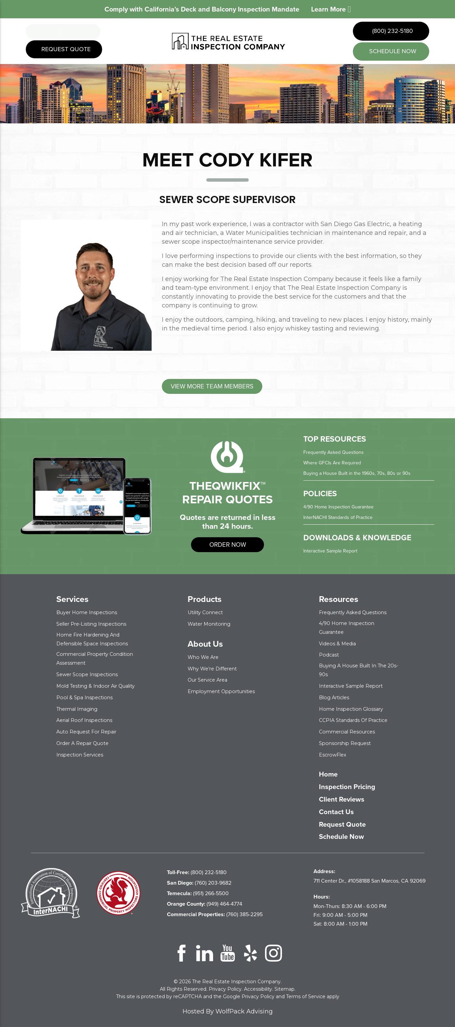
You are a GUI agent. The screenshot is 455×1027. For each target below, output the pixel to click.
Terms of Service (305, 992)
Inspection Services (82, 757)
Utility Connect (208, 613)
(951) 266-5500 (198, 889)
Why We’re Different (216, 668)
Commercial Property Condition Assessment (85, 657)
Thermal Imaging (79, 713)
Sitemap (284, 985)
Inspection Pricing (353, 783)
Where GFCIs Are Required (335, 465)
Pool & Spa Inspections (87, 702)
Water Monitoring (212, 624)
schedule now (391, 51)
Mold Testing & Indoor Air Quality (90, 687)
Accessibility (258, 985)
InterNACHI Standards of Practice (342, 519)
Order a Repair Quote (86, 746)
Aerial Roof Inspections (87, 724)
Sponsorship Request (348, 739)
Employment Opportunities (225, 691)
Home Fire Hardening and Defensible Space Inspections (96, 639)
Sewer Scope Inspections (90, 672)
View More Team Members (222, 387)
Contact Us (340, 808)
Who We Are (205, 657)
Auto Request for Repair (90, 735)
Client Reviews (347, 795)
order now (227, 546)
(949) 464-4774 (204, 900)
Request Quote (65, 51)
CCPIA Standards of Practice (357, 717)
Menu (63, 31)
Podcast (330, 654)
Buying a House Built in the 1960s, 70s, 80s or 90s (362, 475)
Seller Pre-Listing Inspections (95, 624)
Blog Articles (336, 694)
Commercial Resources (350, 728)
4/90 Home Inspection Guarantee (342, 508)
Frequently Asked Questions (337, 455)
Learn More (331, 9)
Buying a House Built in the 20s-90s (357, 668)
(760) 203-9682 (199, 879)
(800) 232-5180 (392, 30)
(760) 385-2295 (215, 910)
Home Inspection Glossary (354, 706)
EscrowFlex (334, 750)
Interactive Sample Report (334, 552)
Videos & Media (339, 643)
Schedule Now (346, 833)
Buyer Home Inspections (90, 613)
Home (330, 770)
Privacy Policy (225, 985)
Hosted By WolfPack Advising (228, 1007)
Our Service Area (211, 680)
